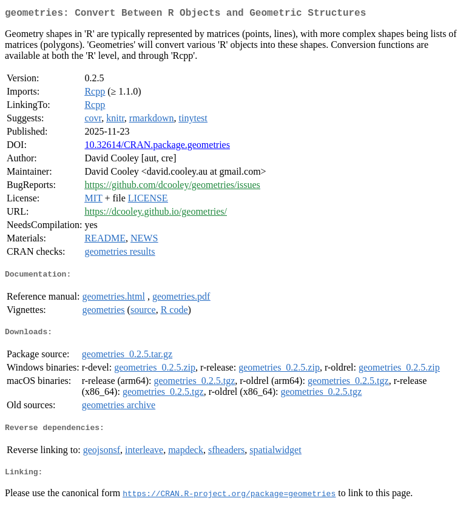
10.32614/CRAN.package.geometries (157, 147)
